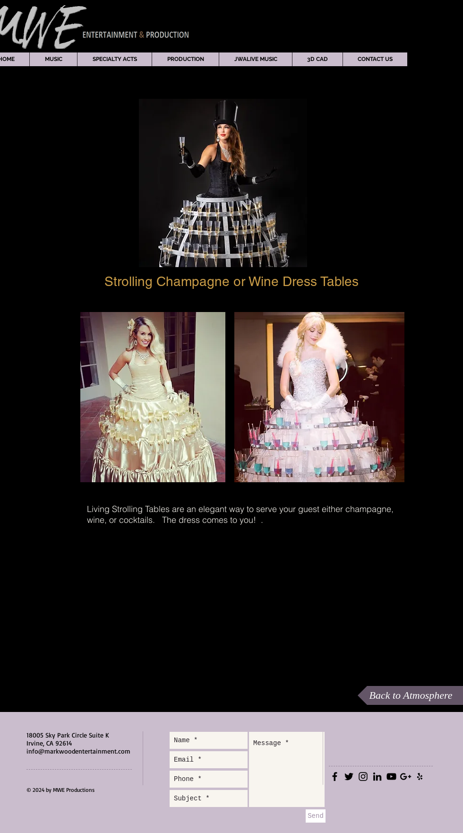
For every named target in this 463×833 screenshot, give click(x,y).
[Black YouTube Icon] (391, 776)
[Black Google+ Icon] (406, 776)
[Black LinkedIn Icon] (377, 776)
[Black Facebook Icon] (335, 776)
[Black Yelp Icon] (420, 776)
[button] (53, 59)
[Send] (316, 816)
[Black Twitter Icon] (349, 776)
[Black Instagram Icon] (363, 776)
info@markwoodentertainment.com (78, 751)
